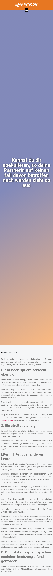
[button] (26, 10)
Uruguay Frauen (7, 420)
